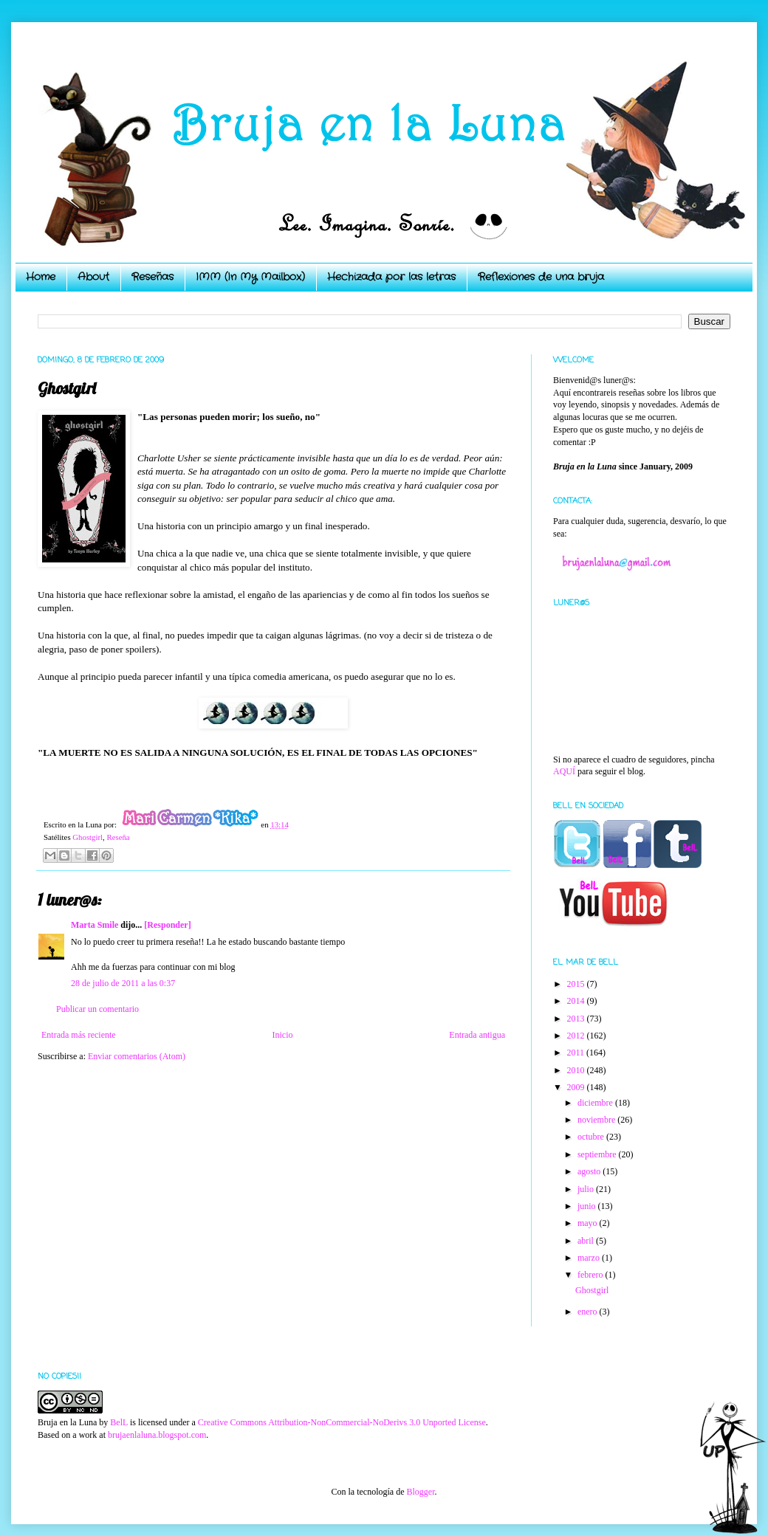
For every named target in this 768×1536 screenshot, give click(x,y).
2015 (577, 984)
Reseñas (152, 276)
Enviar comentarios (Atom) (136, 1056)
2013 (577, 1018)
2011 (577, 1052)
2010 (577, 1070)
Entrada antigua (477, 1035)
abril (586, 1241)
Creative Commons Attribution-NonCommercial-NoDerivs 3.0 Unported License (342, 1422)
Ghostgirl (87, 837)
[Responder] (167, 925)
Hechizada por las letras (391, 276)
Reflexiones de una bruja (541, 276)
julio (586, 1189)
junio (587, 1206)
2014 (577, 1001)
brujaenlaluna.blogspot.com (157, 1435)
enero (588, 1311)
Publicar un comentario (97, 1009)
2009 (577, 1087)
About (93, 276)
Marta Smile (94, 925)
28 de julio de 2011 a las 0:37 (123, 983)
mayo (588, 1223)
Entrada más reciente (78, 1035)
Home (40, 276)
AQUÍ (564, 771)
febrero (591, 1275)
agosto (590, 1171)
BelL (119, 1422)
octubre (591, 1137)
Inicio (282, 1035)
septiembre (598, 1154)
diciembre (596, 1103)
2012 (577, 1035)
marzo (589, 1258)
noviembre (597, 1120)
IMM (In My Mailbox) (250, 276)
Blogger (420, 1492)
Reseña (117, 837)
